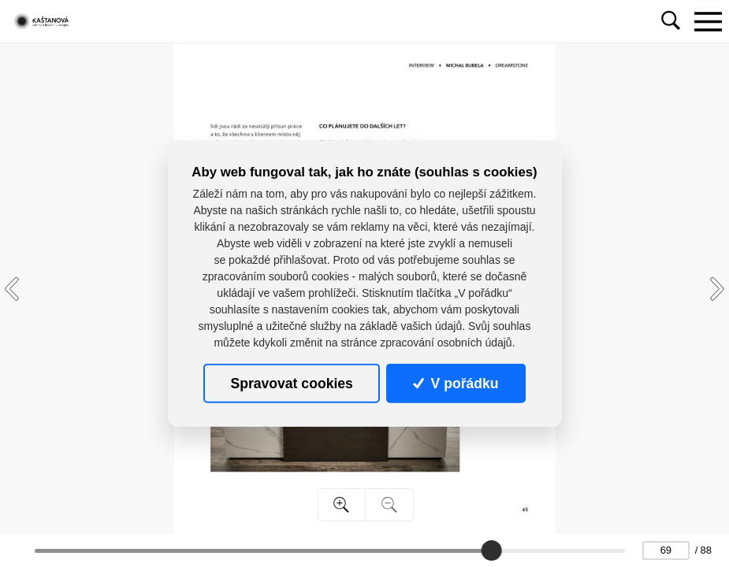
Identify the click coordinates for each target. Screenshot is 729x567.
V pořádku (455, 383)
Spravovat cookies (291, 383)
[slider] (491, 550)
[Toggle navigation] (707, 21)
